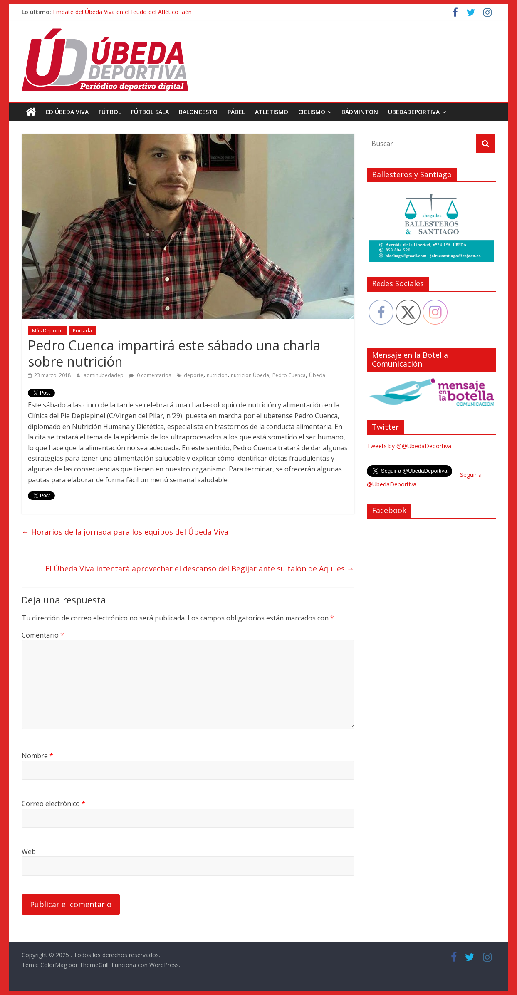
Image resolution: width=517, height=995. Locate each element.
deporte (193, 375)
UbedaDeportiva (414, 112)
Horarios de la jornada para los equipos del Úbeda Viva (125, 532)
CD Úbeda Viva (67, 112)
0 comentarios (150, 375)
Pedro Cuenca (289, 375)
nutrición (217, 375)
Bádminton (359, 112)
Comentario (43, 635)
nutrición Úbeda (250, 375)
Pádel (236, 112)
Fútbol (110, 112)
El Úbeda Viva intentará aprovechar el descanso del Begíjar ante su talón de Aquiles (199, 568)
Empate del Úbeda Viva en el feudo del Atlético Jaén (122, 12)
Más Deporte (47, 330)
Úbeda (317, 375)
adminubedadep (104, 375)
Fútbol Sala (150, 112)
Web (29, 851)
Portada (82, 330)
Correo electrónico (53, 803)
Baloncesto (198, 112)
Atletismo (271, 112)
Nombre (37, 755)
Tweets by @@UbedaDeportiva (409, 446)
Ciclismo (311, 112)
